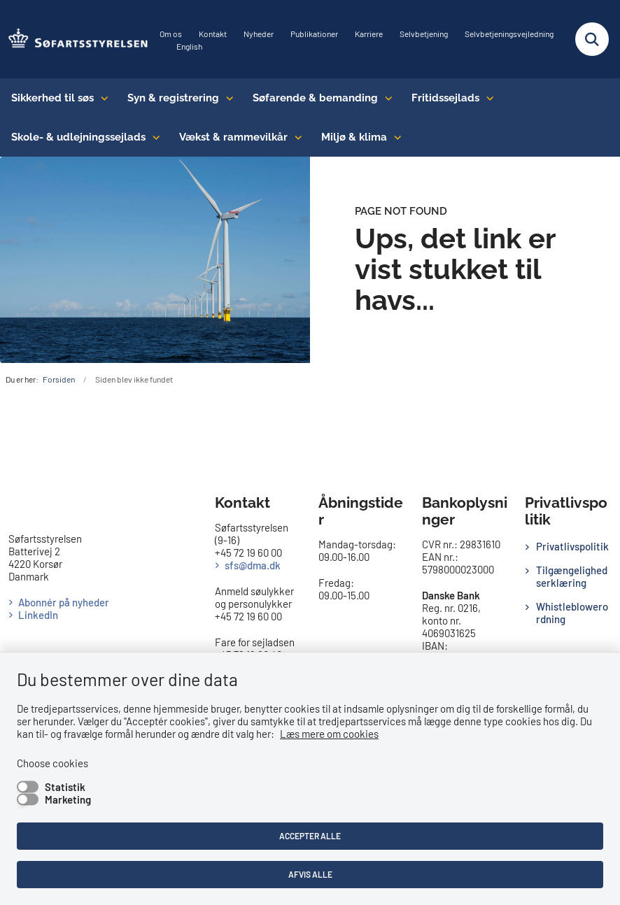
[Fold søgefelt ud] (592, 39)
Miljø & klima (354, 137)
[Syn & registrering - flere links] (226, 98)
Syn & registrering (173, 98)
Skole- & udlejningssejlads (78, 137)
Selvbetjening (424, 33)
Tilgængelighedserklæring (571, 576)
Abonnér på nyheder (63, 602)
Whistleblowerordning (572, 612)
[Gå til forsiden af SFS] (74, 39)
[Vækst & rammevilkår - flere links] (295, 137)
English (189, 46)
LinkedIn (38, 614)
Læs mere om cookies (329, 733)
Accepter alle (310, 836)
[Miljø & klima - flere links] (394, 137)
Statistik (65, 787)
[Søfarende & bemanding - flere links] (385, 98)
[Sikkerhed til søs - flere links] (101, 98)
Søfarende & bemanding (315, 98)
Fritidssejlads (445, 98)
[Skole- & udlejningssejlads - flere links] (153, 137)
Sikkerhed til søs (52, 98)
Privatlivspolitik (572, 546)
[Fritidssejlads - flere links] (486, 98)
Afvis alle (310, 874)
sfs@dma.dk (253, 565)
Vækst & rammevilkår (233, 137)
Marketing (68, 799)
